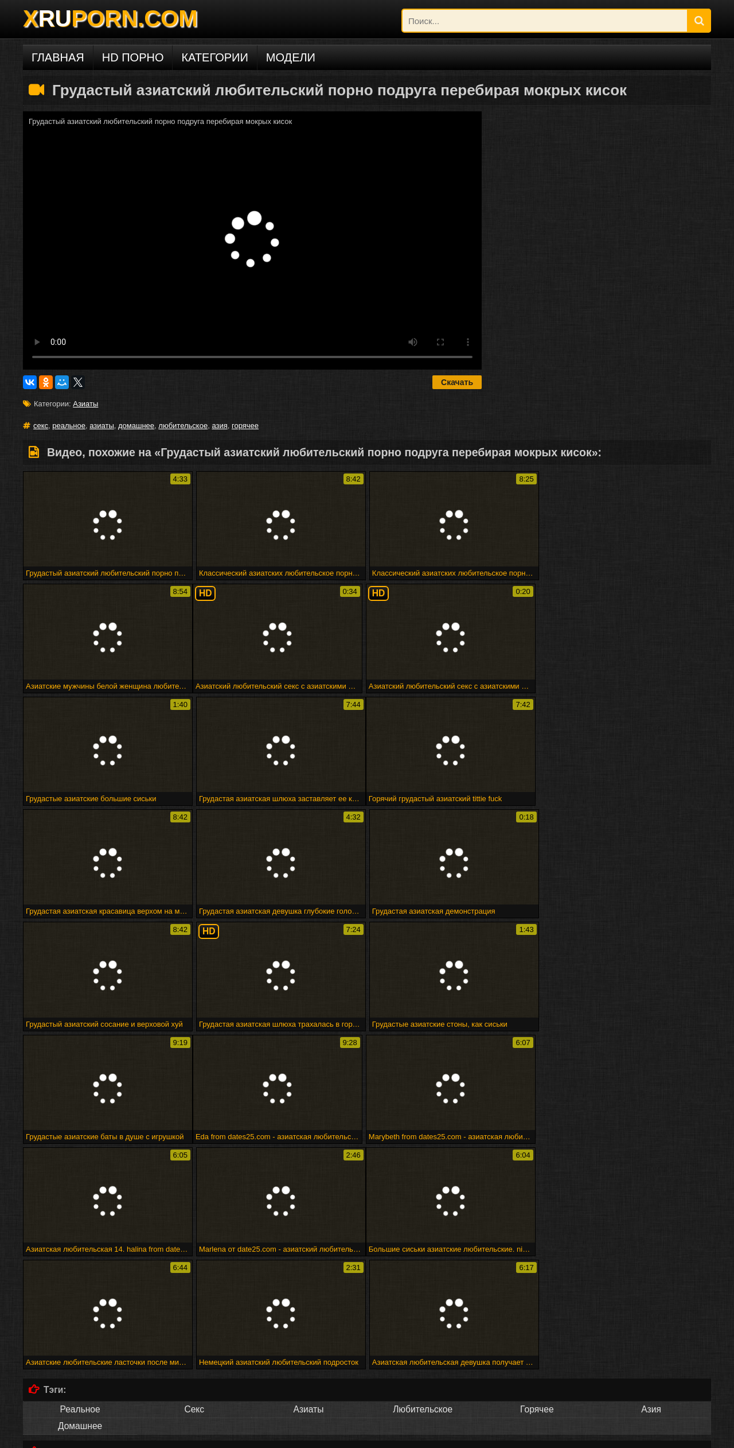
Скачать (457, 382)
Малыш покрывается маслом (240, 1333)
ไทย (537, 1386)
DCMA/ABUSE (102, 1435)
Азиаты (85, 403)
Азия (651, 1182)
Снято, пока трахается (524, 1315)
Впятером (80, 1244)
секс (40, 425)
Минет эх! (218, 1324)
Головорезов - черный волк (284, 1324)
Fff (265, 1307)
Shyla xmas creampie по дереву (348, 1333)
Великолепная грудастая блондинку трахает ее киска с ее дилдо (447, 1324)
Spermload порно (423, 1261)
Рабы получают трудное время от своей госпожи (175, 1307)
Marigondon (308, 1244)
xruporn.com (51, 1435)
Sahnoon (194, 1244)
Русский (422, 1386)
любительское (183, 425)
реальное (68, 425)
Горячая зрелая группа (443, 1315)
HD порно (133, 57)
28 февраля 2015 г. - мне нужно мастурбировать (356, 1307)
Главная (58, 57)
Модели (290, 57)
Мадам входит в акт (366, 1315)
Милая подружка (59, 1307)
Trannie (308, 1261)
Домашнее (80, 1199)
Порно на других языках (97, 1364)
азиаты (101, 425)
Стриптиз (80, 1261)
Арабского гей (651, 1244)
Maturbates (536, 1261)
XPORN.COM (110, 18)
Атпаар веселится (298, 1315)
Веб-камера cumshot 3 (482, 1307)
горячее (245, 425)
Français (308, 1386)
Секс (194, 1182)
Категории (214, 57)
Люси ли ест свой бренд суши (613, 1324)
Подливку (194, 1261)
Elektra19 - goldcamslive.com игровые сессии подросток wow (160, 1315)
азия (219, 425)
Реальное (80, 1182)
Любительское (422, 1182)
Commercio (537, 1244)
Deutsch (194, 1386)
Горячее (536, 1182)
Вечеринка (423, 1244)
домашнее (136, 425)
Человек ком (651, 1261)
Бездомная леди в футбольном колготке (129, 1324)
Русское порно (80, 1386)
